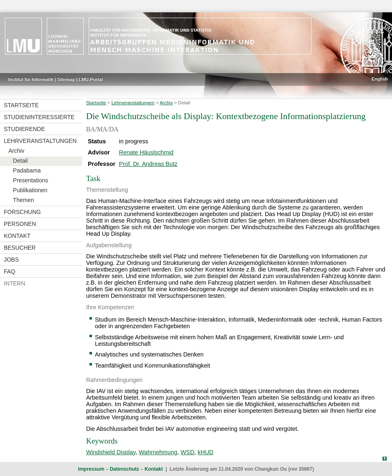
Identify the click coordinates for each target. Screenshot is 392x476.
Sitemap (66, 79)
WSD (188, 452)
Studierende (24, 129)
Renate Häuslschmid (146, 152)
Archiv (16, 150)
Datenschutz (124, 469)
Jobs (11, 259)
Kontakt (17, 235)
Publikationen (30, 190)
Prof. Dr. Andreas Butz (148, 164)
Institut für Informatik (31, 79)
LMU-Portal (91, 79)
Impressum (91, 469)
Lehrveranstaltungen (40, 141)
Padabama (27, 170)
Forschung (22, 212)
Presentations (30, 180)
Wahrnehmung (158, 452)
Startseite (21, 105)
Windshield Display (111, 452)
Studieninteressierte (39, 117)
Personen (20, 224)
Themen (23, 200)
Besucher (20, 247)
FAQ (9, 271)
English (379, 78)
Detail (20, 160)
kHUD (205, 452)
